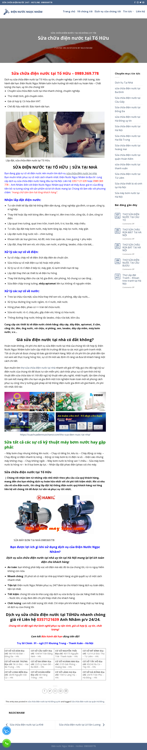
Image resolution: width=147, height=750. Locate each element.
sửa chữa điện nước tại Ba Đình (127, 90)
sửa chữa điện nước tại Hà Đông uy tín (73, 33)
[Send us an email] (143, 2)
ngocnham (86, 48)
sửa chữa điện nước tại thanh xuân (127, 166)
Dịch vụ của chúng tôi (108, 11)
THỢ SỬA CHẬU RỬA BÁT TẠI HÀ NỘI (131, 247)
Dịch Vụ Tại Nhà (124, 82)
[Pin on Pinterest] (60, 691)
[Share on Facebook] (44, 691)
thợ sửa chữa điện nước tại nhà (38, 367)
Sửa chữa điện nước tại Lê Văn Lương (82, 724)
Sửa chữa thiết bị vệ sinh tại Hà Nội (128, 185)
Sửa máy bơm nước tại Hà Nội (127, 195)
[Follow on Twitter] (140, 2)
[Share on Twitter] (49, 691)
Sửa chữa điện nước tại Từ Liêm (127, 175)
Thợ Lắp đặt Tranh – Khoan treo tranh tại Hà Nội (131, 279)
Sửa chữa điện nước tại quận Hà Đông (87, 701)
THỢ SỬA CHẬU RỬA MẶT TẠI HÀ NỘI (131, 232)
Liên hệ (140, 11)
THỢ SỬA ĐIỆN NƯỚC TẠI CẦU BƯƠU (130, 263)
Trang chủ (69, 11)
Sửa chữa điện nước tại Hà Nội (127, 128)
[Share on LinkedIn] (65, 691)
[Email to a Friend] (55, 691)
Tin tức (128, 11)
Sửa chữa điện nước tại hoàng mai (127, 147)
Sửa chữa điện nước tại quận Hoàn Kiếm (127, 156)
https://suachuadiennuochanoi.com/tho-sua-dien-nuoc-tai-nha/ (55, 434)
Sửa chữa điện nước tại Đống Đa (127, 109)
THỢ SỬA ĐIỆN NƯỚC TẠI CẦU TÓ (130, 217)
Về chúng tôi (85, 11)
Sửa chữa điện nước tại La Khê (23, 724)
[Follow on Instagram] (138, 2)
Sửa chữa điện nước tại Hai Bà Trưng (127, 137)
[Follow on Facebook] (135, 2)
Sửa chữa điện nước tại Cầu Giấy (127, 99)
